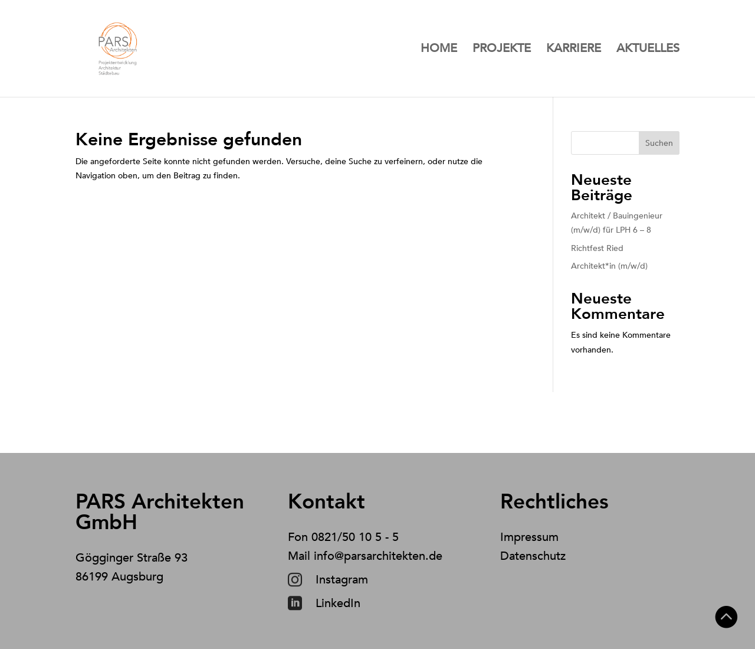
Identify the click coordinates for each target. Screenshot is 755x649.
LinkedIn (338, 603)
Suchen (659, 143)
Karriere (573, 50)
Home (439, 50)
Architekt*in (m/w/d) (609, 266)
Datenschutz (533, 556)
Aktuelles (648, 50)
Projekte (501, 50)
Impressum (529, 537)
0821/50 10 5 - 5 (355, 537)
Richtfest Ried (597, 248)
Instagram (342, 580)
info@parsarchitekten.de (378, 556)
